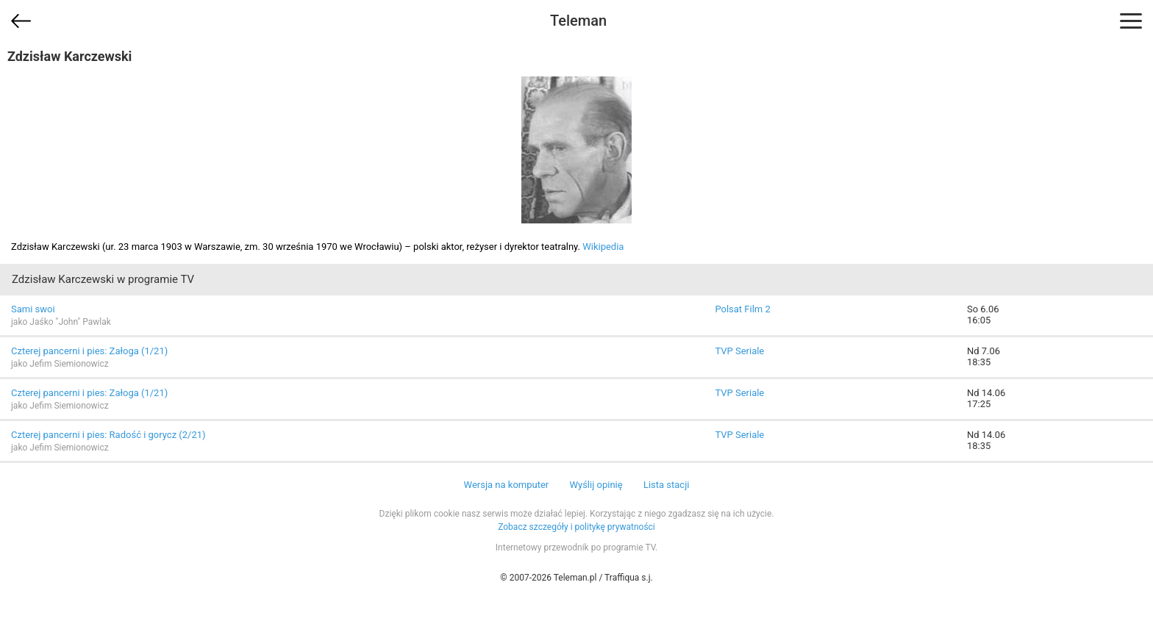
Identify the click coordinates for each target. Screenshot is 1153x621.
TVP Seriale (739, 350)
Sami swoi (33, 309)
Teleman (578, 20)
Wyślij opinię (595, 484)
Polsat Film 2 (742, 309)
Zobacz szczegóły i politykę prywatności (576, 527)
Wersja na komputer (506, 484)
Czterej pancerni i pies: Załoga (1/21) (89, 350)
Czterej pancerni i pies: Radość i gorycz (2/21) (108, 434)
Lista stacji (666, 484)
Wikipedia (603, 246)
